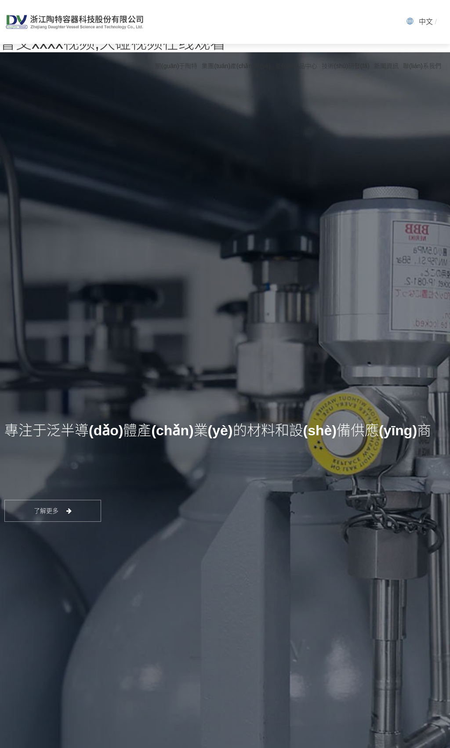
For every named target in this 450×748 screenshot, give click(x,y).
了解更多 (53, 510)
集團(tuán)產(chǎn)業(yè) (236, 65)
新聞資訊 (386, 65)
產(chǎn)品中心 (296, 65)
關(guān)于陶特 (176, 65)
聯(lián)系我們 (422, 65)
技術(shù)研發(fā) (346, 65)
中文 (426, 21)
